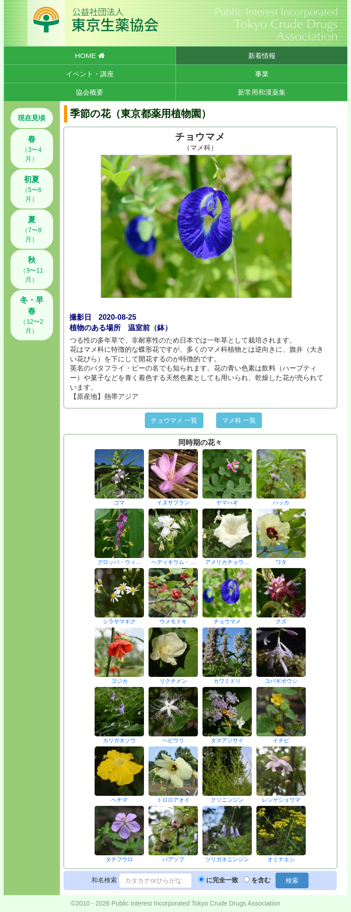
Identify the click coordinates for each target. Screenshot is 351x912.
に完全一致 (222, 880)
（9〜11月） (31, 269)
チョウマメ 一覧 (174, 420)
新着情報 (262, 55)
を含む (261, 880)
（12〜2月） (31, 315)
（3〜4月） (31, 148)
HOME (89, 55)
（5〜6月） (31, 189)
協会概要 (89, 92)
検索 (292, 880)
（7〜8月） (31, 229)
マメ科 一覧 (239, 420)
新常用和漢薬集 (262, 92)
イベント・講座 (90, 74)
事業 (262, 74)
